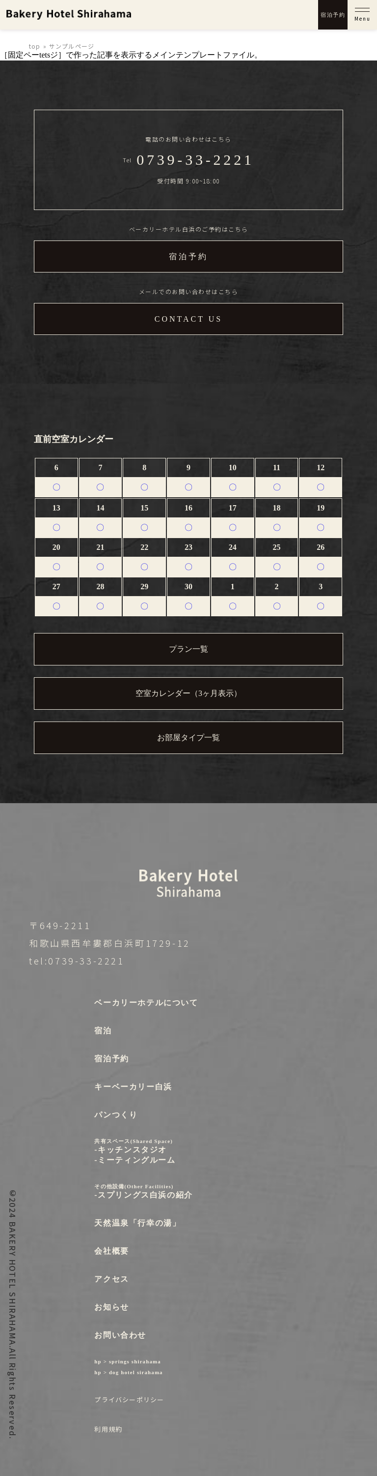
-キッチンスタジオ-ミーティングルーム (143, 1151)
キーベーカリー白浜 (133, 1087)
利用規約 (108, 1429)
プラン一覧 (188, 649)
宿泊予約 (333, 15)
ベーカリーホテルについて (146, 1002)
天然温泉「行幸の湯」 (137, 1223)
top (35, 46)
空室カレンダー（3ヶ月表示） (188, 693)
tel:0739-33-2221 (77, 960)
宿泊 (102, 1030)
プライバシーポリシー (129, 1399)
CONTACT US (188, 319)
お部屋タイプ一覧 (188, 737)
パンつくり (115, 1115)
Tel (188, 159)
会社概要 (111, 1251)
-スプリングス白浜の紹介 (143, 1191)
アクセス (111, 1279)
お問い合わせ (120, 1335)
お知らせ (111, 1307)
